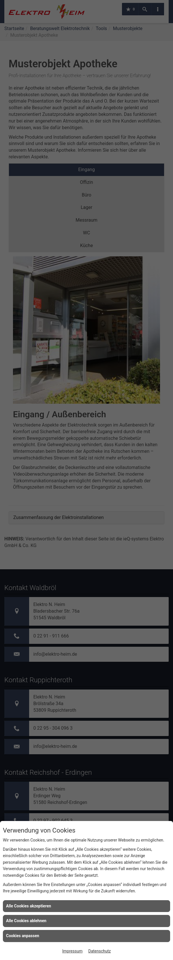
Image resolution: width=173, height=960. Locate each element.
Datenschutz (99, 951)
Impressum (72, 951)
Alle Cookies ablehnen (26, 920)
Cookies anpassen (22, 935)
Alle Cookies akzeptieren (28, 906)
